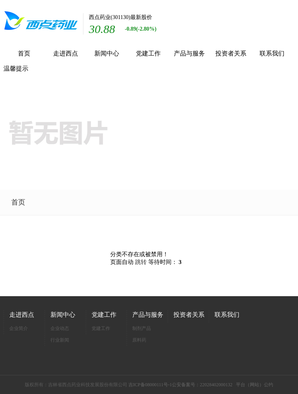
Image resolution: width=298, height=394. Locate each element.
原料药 (139, 340)
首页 (24, 53)
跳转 (141, 262)
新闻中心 (106, 53)
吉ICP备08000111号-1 (150, 384)
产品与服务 (189, 53)
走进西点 (65, 53)
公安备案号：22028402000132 (202, 384)
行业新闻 (59, 340)
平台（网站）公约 (254, 384)
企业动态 (59, 328)
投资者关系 (230, 53)
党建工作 (148, 53)
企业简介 (18, 328)
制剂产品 (141, 328)
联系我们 (272, 53)
